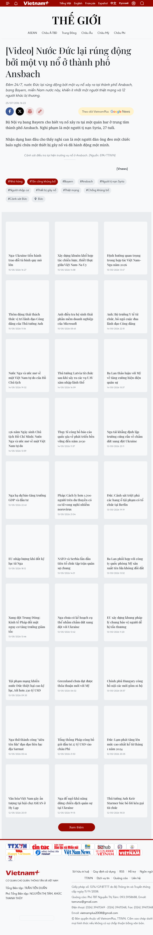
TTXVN (88, 878)
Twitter (20, 111)
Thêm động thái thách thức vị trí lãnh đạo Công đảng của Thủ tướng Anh (26, 319)
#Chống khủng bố (97, 190)
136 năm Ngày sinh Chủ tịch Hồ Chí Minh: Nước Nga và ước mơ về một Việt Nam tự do (27, 439)
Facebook (10, 111)
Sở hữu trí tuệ (80, 871)
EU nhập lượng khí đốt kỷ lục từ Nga (26, 561)
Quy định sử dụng (104, 871)
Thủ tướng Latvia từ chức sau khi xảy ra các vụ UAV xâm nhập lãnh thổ (75, 377)
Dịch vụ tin (103, 878)
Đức (38, 199)
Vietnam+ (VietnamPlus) (36, 3)
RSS (121, 871)
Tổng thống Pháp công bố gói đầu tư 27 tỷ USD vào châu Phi (76, 744)
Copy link (40, 111)
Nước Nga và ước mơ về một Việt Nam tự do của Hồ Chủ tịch (27, 377)
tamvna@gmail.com (84, 901)
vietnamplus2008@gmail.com (99, 913)
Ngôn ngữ (146, 871)
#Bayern (68, 181)
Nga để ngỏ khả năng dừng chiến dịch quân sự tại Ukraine (75, 803)
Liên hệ (136, 878)
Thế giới (76, 20)
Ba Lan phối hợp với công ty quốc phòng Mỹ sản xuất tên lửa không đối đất (125, 563)
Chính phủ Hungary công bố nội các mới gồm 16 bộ (125, 683)
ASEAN (32, 33)
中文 (113, 3)
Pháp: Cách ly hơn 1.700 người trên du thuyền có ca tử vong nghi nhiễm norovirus (75, 502)
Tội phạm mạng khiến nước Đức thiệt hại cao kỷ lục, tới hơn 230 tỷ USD (26, 685)
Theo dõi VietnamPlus (95, 111)
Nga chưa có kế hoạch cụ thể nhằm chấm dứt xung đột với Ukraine (75, 622)
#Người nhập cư (18, 190)
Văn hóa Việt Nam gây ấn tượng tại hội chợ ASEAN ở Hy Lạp (27, 803)
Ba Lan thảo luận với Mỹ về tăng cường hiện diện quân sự (124, 377)
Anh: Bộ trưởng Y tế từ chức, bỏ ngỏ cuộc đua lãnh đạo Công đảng (122, 319)
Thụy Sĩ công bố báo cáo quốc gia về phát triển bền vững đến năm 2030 (76, 436)
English (78, 3)
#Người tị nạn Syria (112, 181)
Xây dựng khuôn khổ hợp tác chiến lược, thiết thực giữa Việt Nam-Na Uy (75, 260)
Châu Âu (87, 33)
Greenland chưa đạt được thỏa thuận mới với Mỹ (75, 683)
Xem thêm (76, 827)
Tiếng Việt (65, 3)
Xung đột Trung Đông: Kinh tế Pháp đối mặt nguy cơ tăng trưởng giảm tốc (27, 624)
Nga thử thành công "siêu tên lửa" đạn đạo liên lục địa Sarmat (26, 744)
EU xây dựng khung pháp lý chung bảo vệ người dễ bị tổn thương (124, 622)
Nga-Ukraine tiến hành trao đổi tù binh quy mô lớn (25, 260)
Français (90, 3)
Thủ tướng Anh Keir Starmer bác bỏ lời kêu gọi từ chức (125, 803)
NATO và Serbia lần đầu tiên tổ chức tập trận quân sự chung (76, 563)
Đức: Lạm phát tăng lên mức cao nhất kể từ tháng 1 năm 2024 (125, 744)
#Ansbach (86, 181)
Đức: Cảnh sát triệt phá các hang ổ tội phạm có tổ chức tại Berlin (125, 500)
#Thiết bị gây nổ (46, 190)
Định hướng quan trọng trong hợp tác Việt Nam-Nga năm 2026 (124, 260)
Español (103, 3)
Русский (124, 3)
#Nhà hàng (15, 181)
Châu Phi (119, 33)
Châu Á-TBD (49, 33)
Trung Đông (69, 33)
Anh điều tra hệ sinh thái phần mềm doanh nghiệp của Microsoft (75, 319)
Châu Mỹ (103, 33)
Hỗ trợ (132, 871)
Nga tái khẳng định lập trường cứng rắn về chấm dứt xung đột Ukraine (125, 436)
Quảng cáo (120, 878)
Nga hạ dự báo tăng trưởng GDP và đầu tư (27, 497)
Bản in (30, 111)
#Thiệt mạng (71, 190)
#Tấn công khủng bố (43, 181)
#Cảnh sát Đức (17, 199)
